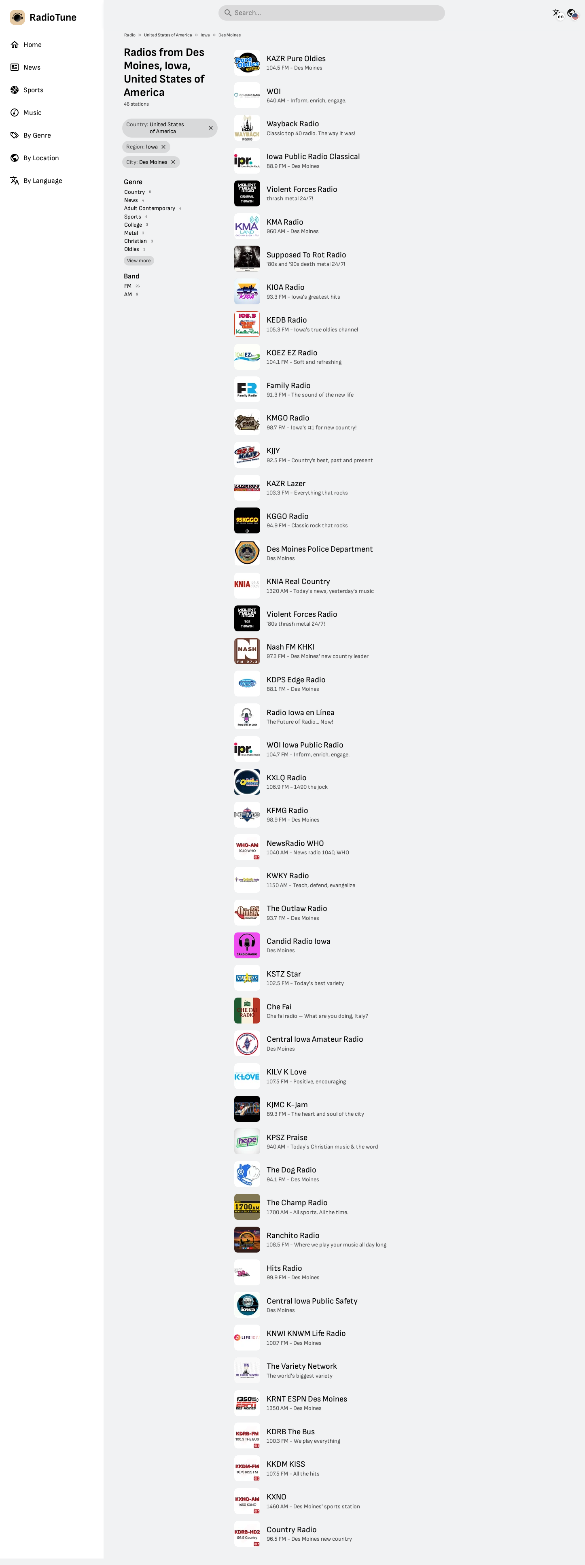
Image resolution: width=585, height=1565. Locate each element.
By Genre (30, 135)
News (25, 67)
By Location (34, 158)
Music (26, 112)
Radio (130, 35)
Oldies (131, 249)
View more (139, 260)
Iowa (205, 35)
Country (134, 192)
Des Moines (229, 35)
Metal (131, 232)
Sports (26, 90)
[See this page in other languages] (557, 13)
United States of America (168, 35)
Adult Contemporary (149, 208)
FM (127, 285)
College (133, 224)
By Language (36, 180)
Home (26, 44)
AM (128, 294)
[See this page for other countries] (571, 13)
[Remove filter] (210, 128)
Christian (135, 241)
